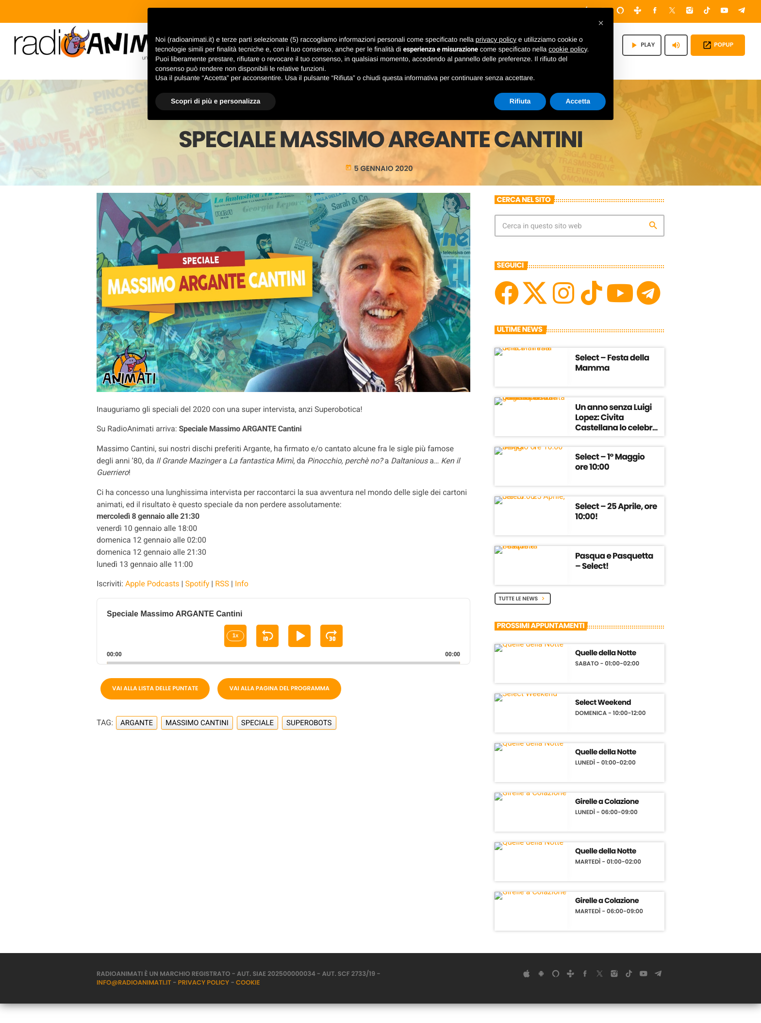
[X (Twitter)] (672, 11)
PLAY (642, 45)
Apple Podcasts (152, 603)
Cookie (248, 1001)
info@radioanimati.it (134, 1001)
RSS (222, 603)
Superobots (308, 741)
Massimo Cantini (197, 741)
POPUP (717, 45)
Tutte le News (523, 617)
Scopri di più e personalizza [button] (215, 101)
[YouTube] (724, 11)
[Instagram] (690, 11)
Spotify (197, 603)
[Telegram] (741, 11)
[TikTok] (707, 11)
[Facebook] (655, 11)
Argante (136, 741)
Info (241, 603)
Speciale (257, 741)
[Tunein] (638, 11)
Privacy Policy (204, 1001)
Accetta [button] (577, 101)
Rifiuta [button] (520, 101)
